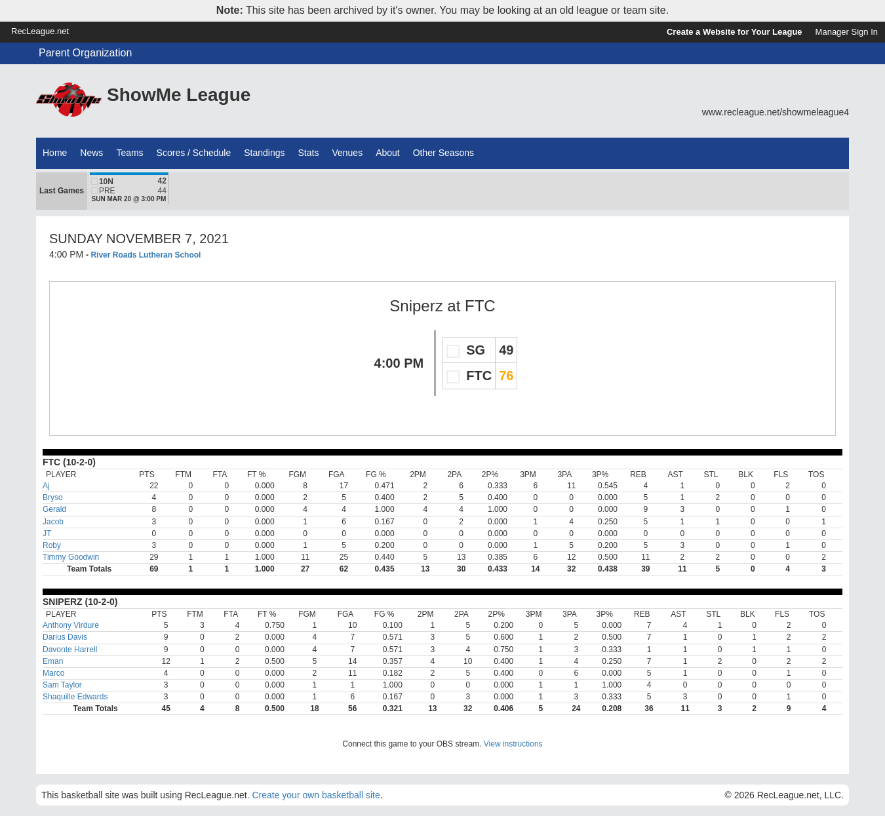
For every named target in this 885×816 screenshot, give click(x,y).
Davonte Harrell (70, 649)
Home (55, 152)
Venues (347, 152)
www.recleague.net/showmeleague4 (775, 112)
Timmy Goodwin (71, 557)
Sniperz (415, 306)
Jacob (53, 521)
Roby (52, 545)
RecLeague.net (40, 31)
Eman (53, 661)
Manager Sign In (847, 32)
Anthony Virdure (71, 625)
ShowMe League (178, 95)
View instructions (513, 743)
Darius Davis (65, 637)
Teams (129, 152)
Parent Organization (85, 52)
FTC (480, 306)
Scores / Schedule (194, 152)
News (91, 152)
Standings (264, 152)
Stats (308, 152)
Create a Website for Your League (734, 32)
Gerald (54, 509)
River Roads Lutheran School (145, 255)
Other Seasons (443, 152)
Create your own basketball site (316, 795)
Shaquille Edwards (75, 696)
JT (47, 533)
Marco (53, 673)
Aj (46, 485)
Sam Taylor (62, 685)
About (388, 152)
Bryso (53, 497)
